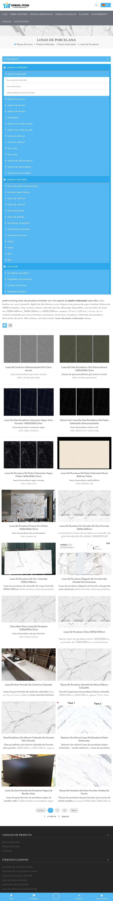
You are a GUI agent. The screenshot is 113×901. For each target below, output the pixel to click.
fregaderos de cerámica (18, 279)
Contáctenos (21, 22)
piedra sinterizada (67, 44)
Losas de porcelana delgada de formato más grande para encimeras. (84, 588)
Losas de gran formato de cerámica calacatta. (28, 698)
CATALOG (6, 22)
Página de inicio (23, 44)
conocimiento (99, 14)
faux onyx (11, 148)
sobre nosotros (19, 14)
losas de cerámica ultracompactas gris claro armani (28, 369)
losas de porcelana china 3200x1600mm (84, 641)
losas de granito (14, 210)
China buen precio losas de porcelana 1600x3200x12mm (29, 637)
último (73, 828)
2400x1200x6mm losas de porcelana (21, 93)
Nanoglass (12, 117)
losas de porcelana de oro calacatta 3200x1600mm (28, 588)
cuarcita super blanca (17, 192)
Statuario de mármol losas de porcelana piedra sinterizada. (84, 753)
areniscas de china (16, 235)
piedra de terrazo (15, 105)
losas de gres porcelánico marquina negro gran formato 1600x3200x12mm (28, 424)
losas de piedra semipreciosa (21, 186)
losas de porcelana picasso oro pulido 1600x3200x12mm (28, 534)
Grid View (5, 325)
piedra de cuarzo (15, 99)
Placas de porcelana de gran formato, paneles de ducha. (84, 808)
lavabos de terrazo (16, 285)
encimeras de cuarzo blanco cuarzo (19, 889)
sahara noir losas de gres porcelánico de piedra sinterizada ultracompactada (84, 424)
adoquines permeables (18, 166)
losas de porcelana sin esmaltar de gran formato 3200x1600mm (84, 534)
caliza (9, 241)
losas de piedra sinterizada (17, 80)
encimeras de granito (17, 222)
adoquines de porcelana (19, 160)
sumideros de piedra (17, 272)
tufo (8, 253)
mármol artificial (15, 135)
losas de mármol (15, 198)
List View (10, 325)
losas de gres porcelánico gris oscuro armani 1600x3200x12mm (84, 369)
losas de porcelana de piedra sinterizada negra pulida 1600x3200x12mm (28, 479)
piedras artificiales (41, 14)
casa (4, 14)
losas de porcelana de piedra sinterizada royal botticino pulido (84, 479)
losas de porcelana (14, 86)
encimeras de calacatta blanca (17, 884)
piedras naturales (65, 14)
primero (41, 828)
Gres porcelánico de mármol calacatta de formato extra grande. (29, 753)
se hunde (84, 14)
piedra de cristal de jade (19, 123)
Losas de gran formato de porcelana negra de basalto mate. (28, 808)
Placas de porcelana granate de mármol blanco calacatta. (84, 698)
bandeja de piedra (15, 291)
